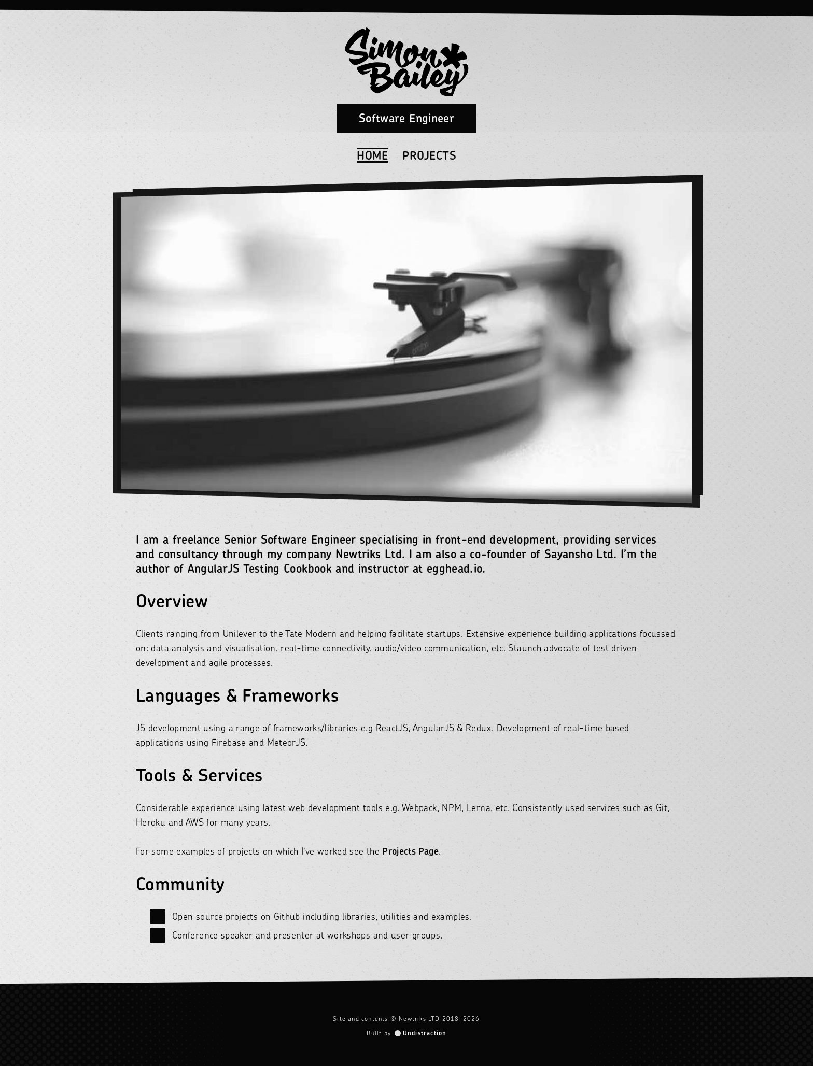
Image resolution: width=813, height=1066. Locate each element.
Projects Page (410, 851)
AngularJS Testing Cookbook (260, 568)
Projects (429, 155)
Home (372, 155)
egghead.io (455, 568)
